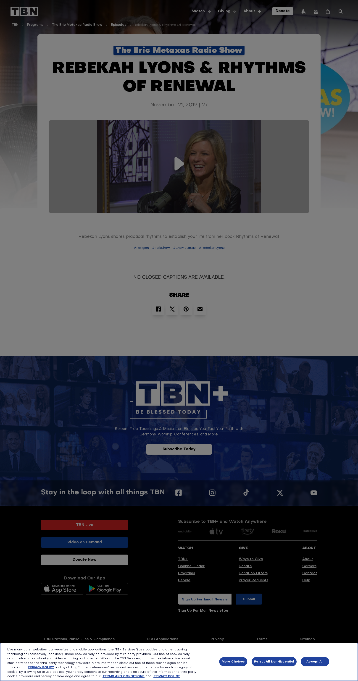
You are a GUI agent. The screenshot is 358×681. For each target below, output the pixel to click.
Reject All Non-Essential (274, 661)
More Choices (233, 661)
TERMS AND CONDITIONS (124, 676)
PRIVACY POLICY (41, 667)
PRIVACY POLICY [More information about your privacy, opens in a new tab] (166, 676)
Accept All (315, 661)
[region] (179, 662)
